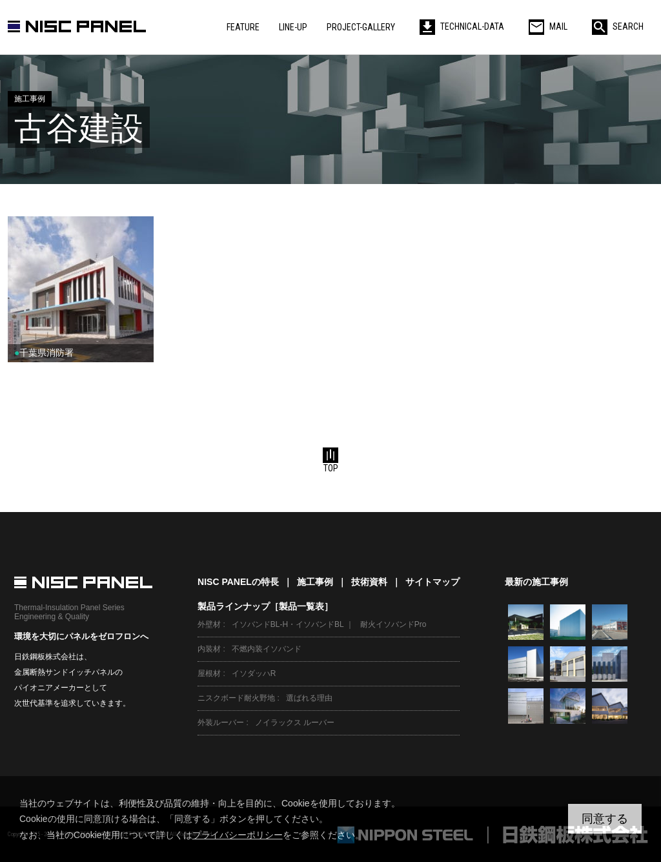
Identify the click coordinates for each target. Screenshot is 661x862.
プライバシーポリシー (237, 835)
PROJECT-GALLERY (361, 27)
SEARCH (618, 26)
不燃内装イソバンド (266, 648)
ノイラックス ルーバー (294, 722)
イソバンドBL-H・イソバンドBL (288, 624)
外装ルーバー (221, 722)
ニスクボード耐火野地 (236, 698)
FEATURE (243, 27)
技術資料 (369, 582)
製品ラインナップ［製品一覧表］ (265, 606)
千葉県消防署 (44, 352)
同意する (605, 818)
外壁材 (209, 624)
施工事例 (315, 582)
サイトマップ (432, 582)
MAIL (548, 26)
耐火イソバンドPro (393, 624)
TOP (330, 460)
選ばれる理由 (309, 698)
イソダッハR (254, 673)
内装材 (209, 648)
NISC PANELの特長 (238, 582)
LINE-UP (293, 27)
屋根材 (209, 673)
